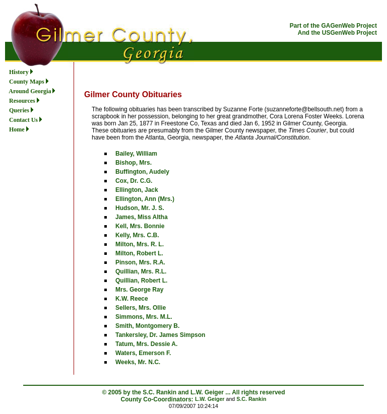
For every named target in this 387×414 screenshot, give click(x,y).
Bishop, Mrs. (133, 162)
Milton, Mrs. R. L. (139, 244)
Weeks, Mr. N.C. (137, 362)
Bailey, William (136, 153)
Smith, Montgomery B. (147, 325)
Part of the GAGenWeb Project (333, 25)
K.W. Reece (131, 298)
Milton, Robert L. (139, 253)
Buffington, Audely (142, 171)
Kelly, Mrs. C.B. (137, 235)
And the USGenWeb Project (337, 32)
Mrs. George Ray (139, 289)
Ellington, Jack (136, 189)
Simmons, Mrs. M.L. (143, 316)
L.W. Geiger (210, 399)
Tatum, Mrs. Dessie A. (146, 344)
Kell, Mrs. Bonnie (139, 226)
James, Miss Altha (141, 217)
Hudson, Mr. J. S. (139, 208)
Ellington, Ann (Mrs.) (144, 198)
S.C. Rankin (251, 399)
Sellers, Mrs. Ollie (140, 307)
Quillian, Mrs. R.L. (140, 271)
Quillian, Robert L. (141, 280)
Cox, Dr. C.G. (133, 180)
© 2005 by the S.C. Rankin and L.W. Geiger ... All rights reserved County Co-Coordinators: (193, 396)
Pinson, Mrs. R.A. (140, 262)
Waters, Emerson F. (143, 353)
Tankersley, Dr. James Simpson (160, 334)
